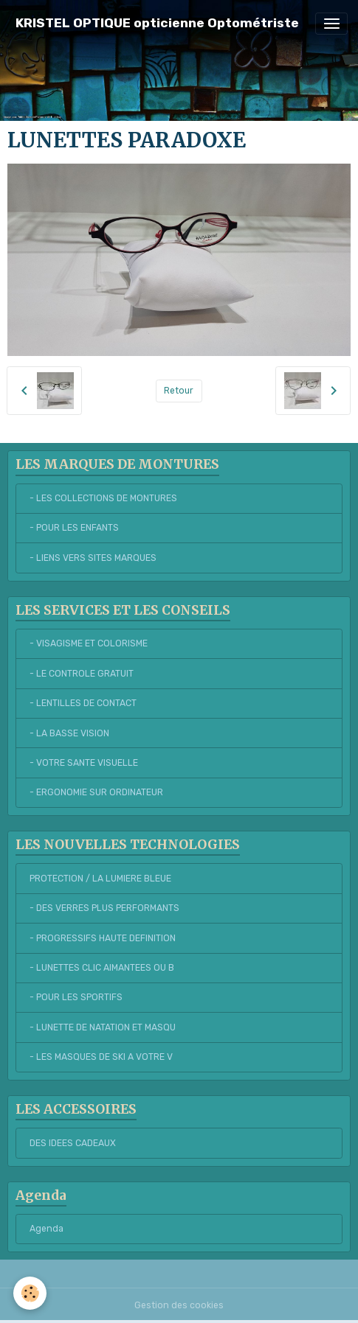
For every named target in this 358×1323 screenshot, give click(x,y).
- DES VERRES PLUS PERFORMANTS (104, 908)
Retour (178, 390)
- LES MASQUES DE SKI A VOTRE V (101, 1057)
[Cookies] (30, 1293)
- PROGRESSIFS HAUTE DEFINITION (103, 938)
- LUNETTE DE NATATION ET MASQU (103, 1027)
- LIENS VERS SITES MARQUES (93, 558)
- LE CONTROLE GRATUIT (82, 674)
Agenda (46, 1228)
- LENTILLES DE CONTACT (83, 703)
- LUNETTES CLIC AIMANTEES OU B (102, 968)
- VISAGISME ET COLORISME (89, 643)
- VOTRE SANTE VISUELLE (84, 763)
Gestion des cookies (179, 1305)
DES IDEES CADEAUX (73, 1143)
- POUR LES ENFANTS (74, 528)
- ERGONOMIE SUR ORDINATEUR (96, 792)
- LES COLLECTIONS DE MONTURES (103, 498)
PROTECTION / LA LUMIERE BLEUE (100, 878)
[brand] (157, 23)
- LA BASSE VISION (69, 733)
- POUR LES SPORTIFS (76, 997)
